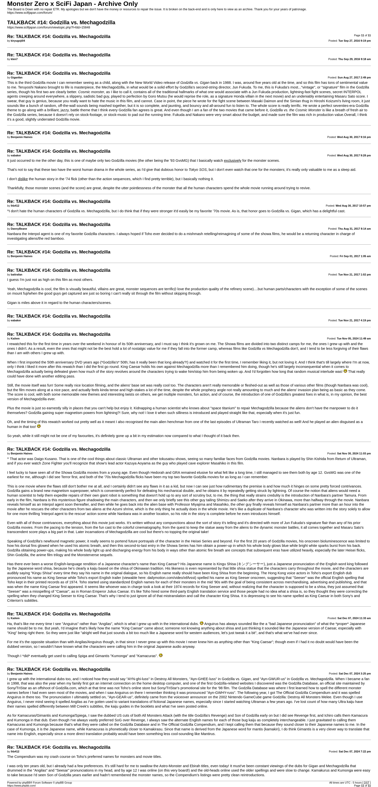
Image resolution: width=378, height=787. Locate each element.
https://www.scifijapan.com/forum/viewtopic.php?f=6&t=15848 (48, 27)
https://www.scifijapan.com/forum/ (29, 12)
